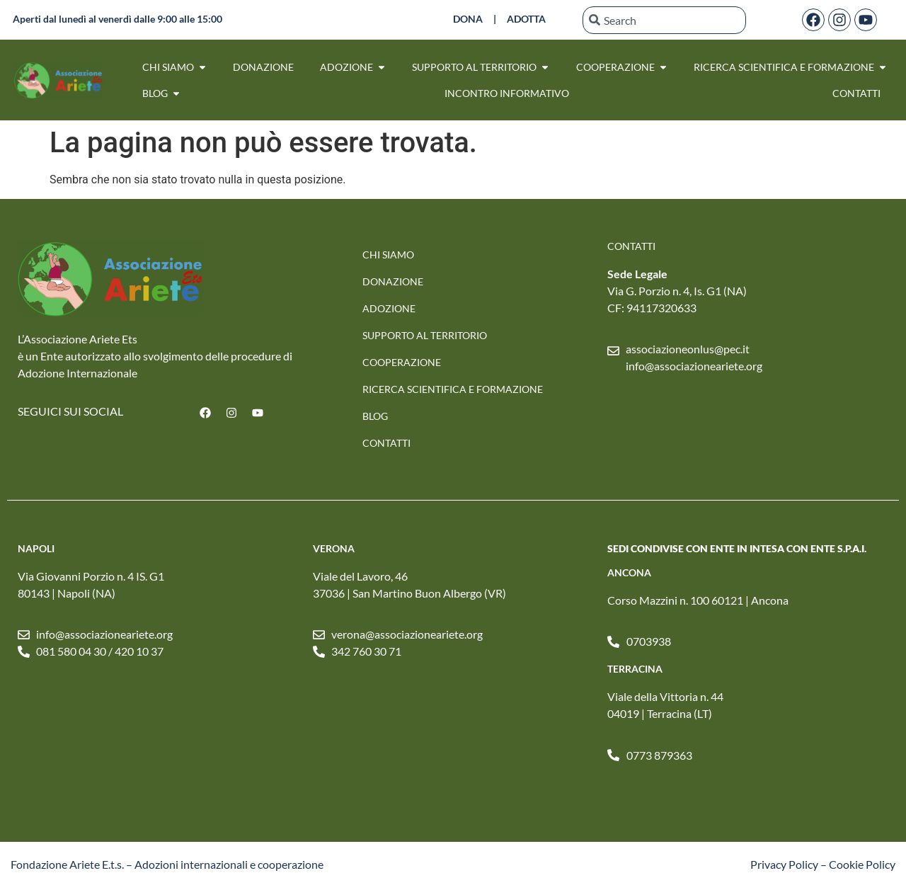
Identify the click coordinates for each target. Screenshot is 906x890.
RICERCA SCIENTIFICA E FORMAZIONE (452, 389)
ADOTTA (526, 19)
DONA (468, 19)
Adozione (388, 308)
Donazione (392, 281)
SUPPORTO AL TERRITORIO (424, 335)
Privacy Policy (784, 864)
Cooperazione (401, 362)
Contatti (386, 443)
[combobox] (665, 20)
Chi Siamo (388, 255)
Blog (375, 416)
